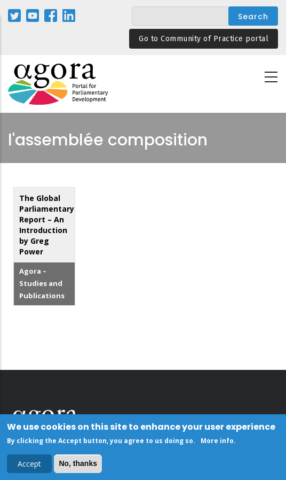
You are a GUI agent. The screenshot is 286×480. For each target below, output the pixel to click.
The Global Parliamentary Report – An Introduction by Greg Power (46, 225)
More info (217, 442)
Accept (29, 465)
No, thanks (78, 465)
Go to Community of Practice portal (203, 38)
